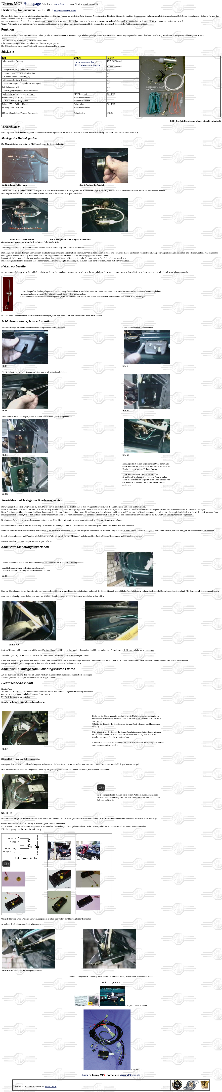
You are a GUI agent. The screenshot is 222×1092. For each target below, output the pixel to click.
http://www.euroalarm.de (87, 65)
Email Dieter (50, 1086)
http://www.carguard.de (84, 62)
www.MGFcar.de (130, 1075)
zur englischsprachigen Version (65, 10)
